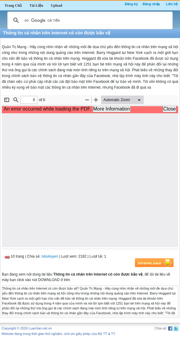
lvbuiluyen (50, 256)
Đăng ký (131, 4)
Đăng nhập (151, 4)
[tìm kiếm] (89, 20)
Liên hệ (172, 4)
